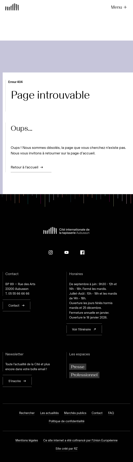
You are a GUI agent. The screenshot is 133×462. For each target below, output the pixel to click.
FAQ (111, 413)
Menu (119, 7)
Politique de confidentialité (66, 421)
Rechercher (27, 413)
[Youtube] (66, 252)
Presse (77, 367)
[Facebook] (82, 252)
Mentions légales (26, 440)
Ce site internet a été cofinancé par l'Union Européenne (80, 440)
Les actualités (49, 413)
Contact (97, 413)
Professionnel (84, 375)
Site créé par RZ (67, 448)
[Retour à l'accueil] (12, 7)
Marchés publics (75, 413)
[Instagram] (50, 252)
